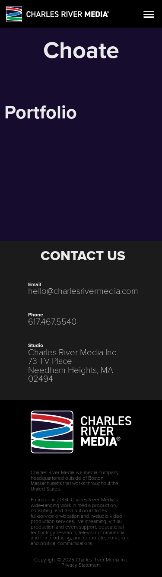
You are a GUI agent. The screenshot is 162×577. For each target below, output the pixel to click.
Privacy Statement (81, 565)
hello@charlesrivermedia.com (83, 290)
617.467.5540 (52, 321)
